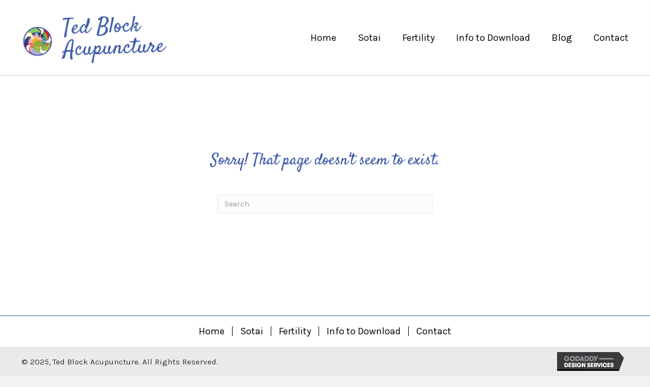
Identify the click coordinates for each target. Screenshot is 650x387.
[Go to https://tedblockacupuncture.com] (129, 37)
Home (212, 331)
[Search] (325, 204)
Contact (433, 331)
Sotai (251, 331)
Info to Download (364, 331)
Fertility (295, 331)
